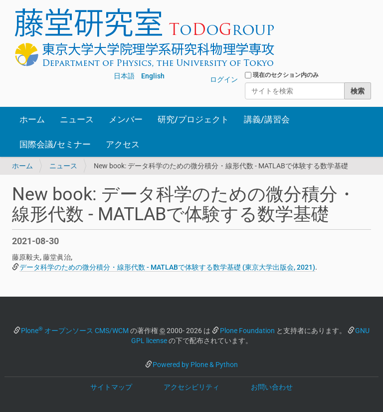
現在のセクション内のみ (286, 74)
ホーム (32, 119)
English (153, 76)
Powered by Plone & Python (195, 365)
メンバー (126, 119)
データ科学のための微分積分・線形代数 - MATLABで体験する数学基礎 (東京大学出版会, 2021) (167, 267)
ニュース (77, 119)
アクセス (123, 144)
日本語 (124, 76)
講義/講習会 (267, 119)
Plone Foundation (247, 331)
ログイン (224, 79)
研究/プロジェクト (193, 119)
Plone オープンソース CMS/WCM (75, 331)
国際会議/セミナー (55, 144)
